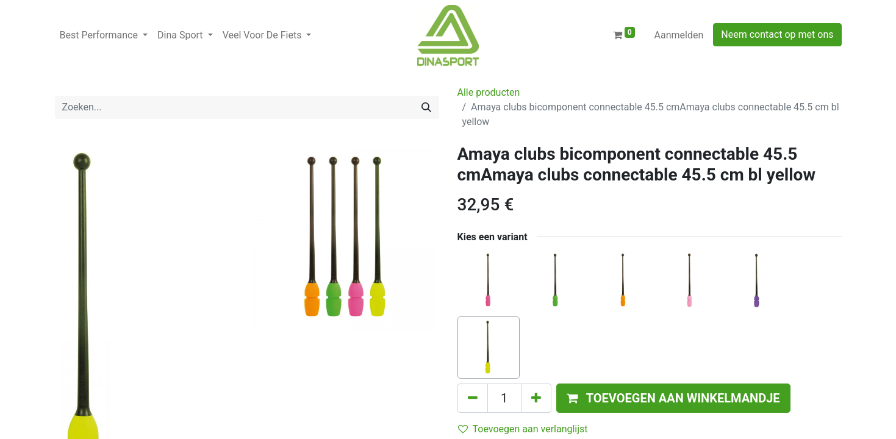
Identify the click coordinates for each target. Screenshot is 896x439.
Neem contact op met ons (777, 34)
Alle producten (488, 92)
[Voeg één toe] (536, 398)
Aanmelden (679, 35)
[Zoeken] (426, 107)
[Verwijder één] (472, 398)
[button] (673, 398)
